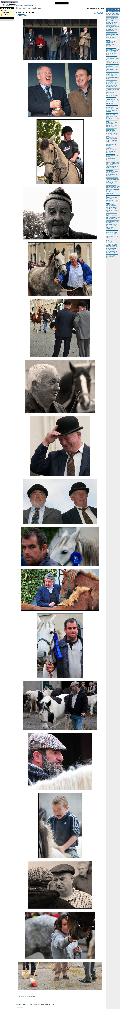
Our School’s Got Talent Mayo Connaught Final (111, 138)
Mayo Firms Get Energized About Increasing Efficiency (112, 14)
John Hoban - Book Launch (112, 208)
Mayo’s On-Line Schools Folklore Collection (111, 30)
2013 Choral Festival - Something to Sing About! (112, 62)
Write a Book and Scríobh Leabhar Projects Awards (112, 105)
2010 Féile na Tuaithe (111, 248)
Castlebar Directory (23, 5)
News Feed (5, 14)
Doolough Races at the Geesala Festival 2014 (111, 32)
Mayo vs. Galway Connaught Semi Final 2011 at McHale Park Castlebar (112, 163)
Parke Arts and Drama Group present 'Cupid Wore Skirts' (113, 187)
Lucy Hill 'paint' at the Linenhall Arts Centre (111, 47)
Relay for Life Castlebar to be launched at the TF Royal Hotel (113, 120)
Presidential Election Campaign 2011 (111, 145)
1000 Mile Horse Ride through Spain (111, 97)
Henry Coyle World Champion (110, 152)
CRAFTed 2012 (109, 103)
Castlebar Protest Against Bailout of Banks (112, 242)
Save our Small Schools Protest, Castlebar (111, 126)
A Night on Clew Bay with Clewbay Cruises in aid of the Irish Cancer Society (113, 100)
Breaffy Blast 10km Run (111, 149)
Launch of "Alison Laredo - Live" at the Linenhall (112, 83)
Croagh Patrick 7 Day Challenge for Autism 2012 (112, 108)
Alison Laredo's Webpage (29, 996)
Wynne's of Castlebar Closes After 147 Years (112, 169)
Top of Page (20, 1007)
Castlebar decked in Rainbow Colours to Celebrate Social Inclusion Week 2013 (113, 50)
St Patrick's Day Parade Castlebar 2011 (111, 182)
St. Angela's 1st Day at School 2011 (111, 148)
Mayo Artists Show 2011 (111, 133)
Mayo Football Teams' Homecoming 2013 (111, 54)
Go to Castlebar (6, 5)
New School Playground (111, 207)
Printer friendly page (99, 13)
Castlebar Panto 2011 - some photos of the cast (113, 195)
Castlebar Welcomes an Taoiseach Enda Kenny (111, 184)
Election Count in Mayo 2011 (112, 189)
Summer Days (109, 142)
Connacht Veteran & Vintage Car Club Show (112, 72)
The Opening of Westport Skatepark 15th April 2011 (112, 177)
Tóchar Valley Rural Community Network (111, 205)
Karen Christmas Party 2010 (112, 200)
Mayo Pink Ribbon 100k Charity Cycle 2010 (111, 252)
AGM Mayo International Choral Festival (111, 80)
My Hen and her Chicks (111, 224)
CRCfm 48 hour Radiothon (112, 113)
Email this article (100, 12)
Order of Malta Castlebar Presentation (112, 67)
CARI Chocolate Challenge (112, 215)
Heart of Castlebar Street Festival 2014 (112, 35)
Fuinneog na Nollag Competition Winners (111, 131)
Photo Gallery (14, 5)
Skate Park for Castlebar (112, 249)
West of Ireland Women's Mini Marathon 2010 (112, 254)
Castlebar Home (6, 8)
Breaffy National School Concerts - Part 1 (111, 128)
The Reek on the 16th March (112, 179)
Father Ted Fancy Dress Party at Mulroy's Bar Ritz (112, 160)
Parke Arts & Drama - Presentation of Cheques (112, 257)
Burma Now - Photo (110, 114)
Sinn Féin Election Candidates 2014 (110, 42)
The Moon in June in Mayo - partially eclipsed (112, 167)
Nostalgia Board (33, 5)
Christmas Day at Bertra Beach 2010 (111, 198)
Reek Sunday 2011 (110, 154)
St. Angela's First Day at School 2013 (111, 56)
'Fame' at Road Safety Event (112, 219)
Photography (4, 10)
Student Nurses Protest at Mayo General (112, 191)
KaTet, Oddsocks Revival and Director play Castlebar (113, 218)
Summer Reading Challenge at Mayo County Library (112, 27)
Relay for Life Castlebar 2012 (113, 95)
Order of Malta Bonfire (111, 158)
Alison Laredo (5, 12)
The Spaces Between (111, 25)
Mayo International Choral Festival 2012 (112, 111)
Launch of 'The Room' (111, 37)
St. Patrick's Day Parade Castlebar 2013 (111, 75)
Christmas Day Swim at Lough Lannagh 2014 (111, 23)
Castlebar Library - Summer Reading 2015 (112, 20)
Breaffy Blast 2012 (110, 92)
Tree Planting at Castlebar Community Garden (112, 172)
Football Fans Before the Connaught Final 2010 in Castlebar (112, 233)
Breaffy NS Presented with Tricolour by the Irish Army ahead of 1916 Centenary (112, 17)
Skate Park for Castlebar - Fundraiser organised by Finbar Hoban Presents (112, 245)
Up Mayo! (108, 93)
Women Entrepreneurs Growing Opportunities (111, 86)
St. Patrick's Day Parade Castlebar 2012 (111, 123)
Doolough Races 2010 (111, 225)
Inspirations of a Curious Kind (113, 88)
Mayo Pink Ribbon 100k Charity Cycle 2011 (111, 175)
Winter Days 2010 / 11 (111, 193)
